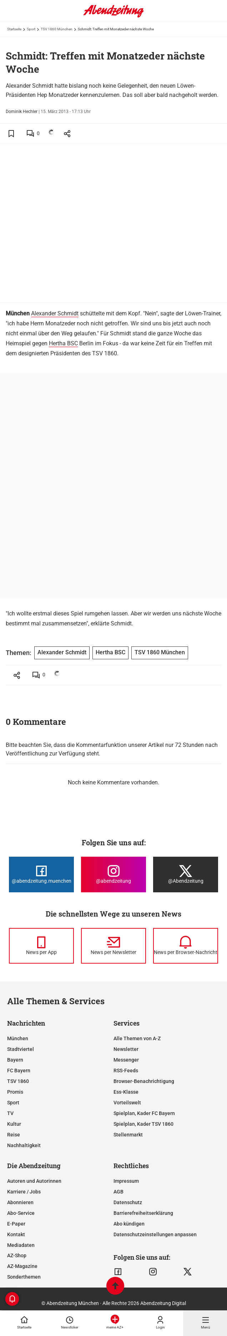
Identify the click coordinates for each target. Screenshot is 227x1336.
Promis (15, 1092)
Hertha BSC (63, 343)
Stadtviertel (20, 1049)
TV (10, 1113)
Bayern (15, 1060)
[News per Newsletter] (113, 946)
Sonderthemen (24, 1277)
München (17, 1038)
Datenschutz (127, 1202)
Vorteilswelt (127, 1102)
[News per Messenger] (41, 946)
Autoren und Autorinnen (34, 1181)
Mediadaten (21, 1245)
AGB (118, 1192)
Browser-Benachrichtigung (143, 1081)
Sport (31, 29)
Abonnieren (20, 1202)
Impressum (126, 1181)
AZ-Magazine (22, 1266)
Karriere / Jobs (24, 1192)
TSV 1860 (18, 1081)
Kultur (14, 1124)
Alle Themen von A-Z (137, 1038)
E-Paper (16, 1224)
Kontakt (16, 1234)
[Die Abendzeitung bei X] (185, 874)
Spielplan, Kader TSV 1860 (143, 1124)
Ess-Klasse (125, 1092)
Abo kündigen (129, 1224)
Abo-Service (21, 1213)
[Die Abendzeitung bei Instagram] (113, 874)
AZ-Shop (16, 1255)
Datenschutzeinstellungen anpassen (155, 1234)
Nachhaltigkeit (24, 1145)
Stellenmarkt (128, 1135)
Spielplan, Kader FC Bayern (144, 1113)
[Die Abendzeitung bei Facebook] (41, 874)
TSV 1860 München (56, 29)
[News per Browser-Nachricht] (185, 946)
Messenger (126, 1060)
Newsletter (125, 1049)
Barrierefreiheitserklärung (143, 1213)
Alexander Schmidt (55, 313)
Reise (13, 1135)
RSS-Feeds (125, 1070)
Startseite (14, 29)
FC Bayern (18, 1070)
